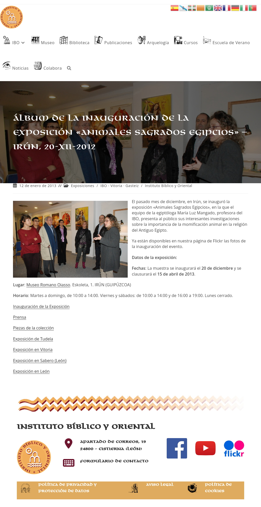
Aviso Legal (160, 485)
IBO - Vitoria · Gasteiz (119, 185)
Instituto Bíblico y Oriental (168, 185)
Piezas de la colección (33, 328)
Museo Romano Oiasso (48, 285)
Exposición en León (31, 371)
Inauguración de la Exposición (41, 306)
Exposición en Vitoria (33, 349)
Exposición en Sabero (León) (40, 360)
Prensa (19, 317)
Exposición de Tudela (33, 339)
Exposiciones (82, 185)
